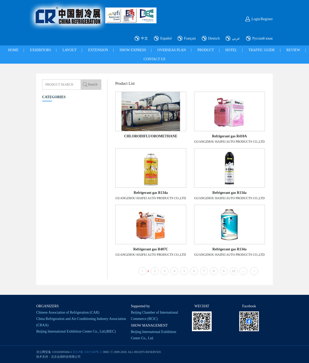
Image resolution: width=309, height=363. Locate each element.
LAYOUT (69, 50)
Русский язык (262, 38)
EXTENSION (98, 50)
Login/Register (262, 19)
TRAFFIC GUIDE (262, 50)
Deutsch (214, 38)
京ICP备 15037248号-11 (87, 352)
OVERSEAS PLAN (171, 50)
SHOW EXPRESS (133, 50)
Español (166, 38)
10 (233, 271)
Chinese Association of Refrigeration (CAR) (67, 312)
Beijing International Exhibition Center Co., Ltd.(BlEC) (76, 331)
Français (190, 38)
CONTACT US (155, 59)
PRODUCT (205, 50)
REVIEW (293, 50)
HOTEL (231, 50)
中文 (144, 38)
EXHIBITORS (40, 50)
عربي (236, 38)
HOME (13, 50)
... (243, 271)
